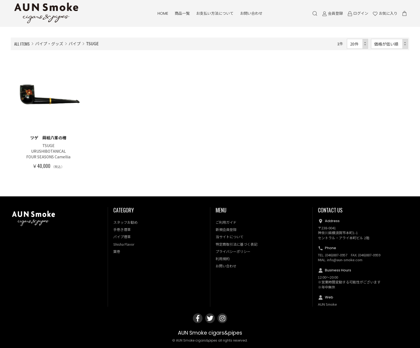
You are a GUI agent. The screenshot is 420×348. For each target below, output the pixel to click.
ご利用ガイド (226, 222)
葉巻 (116, 251)
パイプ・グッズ (49, 43)
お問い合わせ (251, 13)
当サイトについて (229, 236)
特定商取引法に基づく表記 (236, 244)
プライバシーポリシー (233, 251)
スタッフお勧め (125, 222)
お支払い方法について (215, 13)
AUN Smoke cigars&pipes (210, 332)
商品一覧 (182, 13)
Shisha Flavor (123, 244)
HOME (163, 13)
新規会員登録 (226, 229)
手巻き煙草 (122, 229)
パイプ (75, 43)
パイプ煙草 (122, 236)
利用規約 (223, 258)
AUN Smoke (327, 304)
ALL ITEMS (22, 44)
